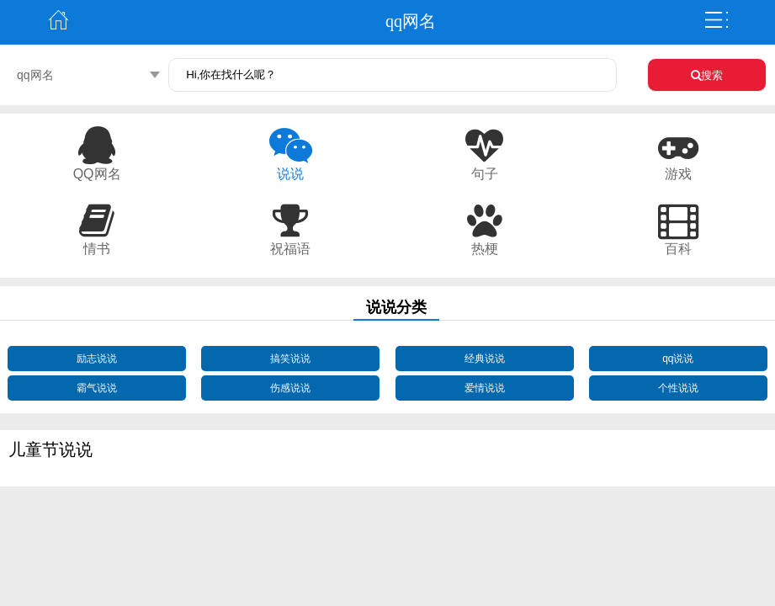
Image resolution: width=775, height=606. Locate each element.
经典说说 (484, 358)
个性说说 (678, 388)
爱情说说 (484, 388)
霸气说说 (97, 388)
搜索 (707, 75)
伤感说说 (290, 388)
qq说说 (677, 358)
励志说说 (97, 358)
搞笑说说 (290, 358)
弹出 (717, 20)
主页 (58, 20)
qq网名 (35, 75)
